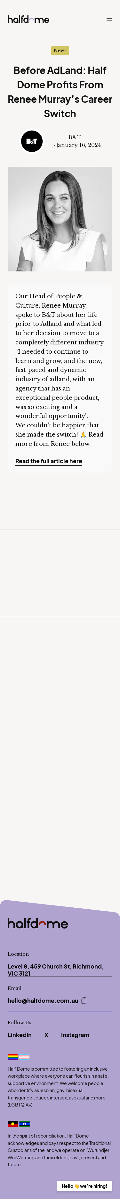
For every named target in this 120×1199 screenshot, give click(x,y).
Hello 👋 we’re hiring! (84, 1186)
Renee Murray (63, 305)
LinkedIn (20, 1034)
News (60, 50)
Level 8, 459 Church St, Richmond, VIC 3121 (56, 970)
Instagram (75, 1034)
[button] (109, 22)
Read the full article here (48, 460)
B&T (48, 314)
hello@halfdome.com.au (43, 1000)
